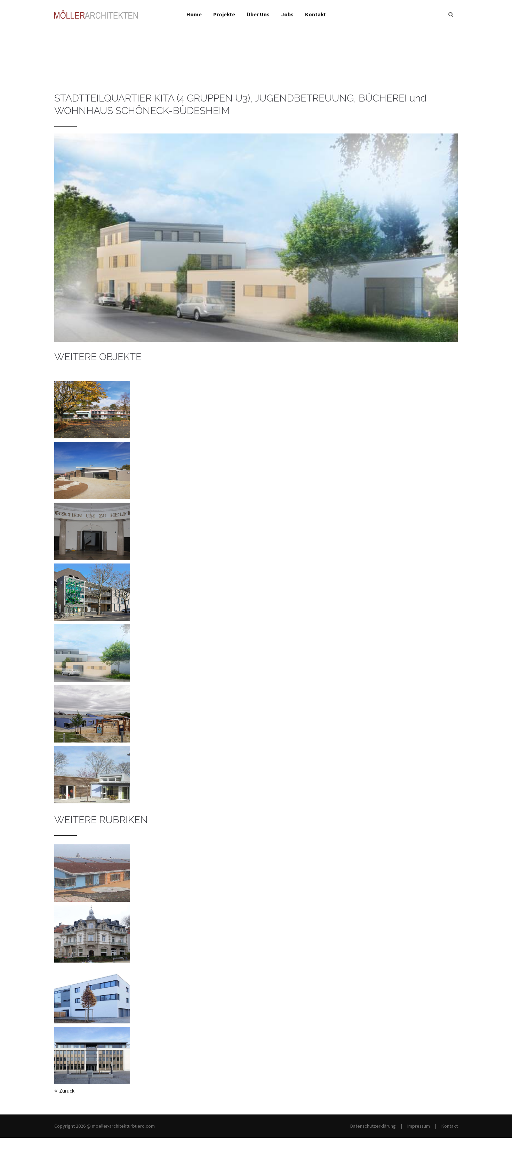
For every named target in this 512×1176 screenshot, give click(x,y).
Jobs (287, 14)
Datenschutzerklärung (373, 1126)
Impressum (418, 1126)
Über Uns (258, 14)
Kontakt (315, 14)
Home (194, 14)
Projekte (224, 14)
